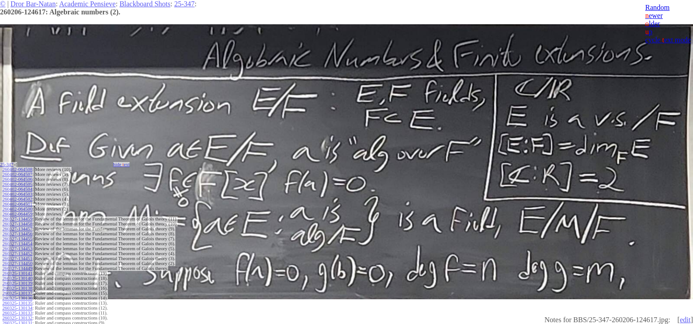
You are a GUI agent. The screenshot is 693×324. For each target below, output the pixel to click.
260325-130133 (17, 312)
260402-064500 (17, 209)
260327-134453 (17, 248)
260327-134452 (17, 253)
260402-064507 (17, 174)
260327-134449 (17, 268)
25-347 (184, 4)
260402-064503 (17, 194)
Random (657, 7)
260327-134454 (17, 243)
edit (685, 320)
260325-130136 (17, 298)
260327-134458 (17, 223)
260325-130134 (17, 308)
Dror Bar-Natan (33, 4)
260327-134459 (17, 218)
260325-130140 (17, 278)
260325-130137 (17, 293)
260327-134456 (17, 233)
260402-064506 (17, 179)
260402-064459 (17, 214)
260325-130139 (17, 283)
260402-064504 (17, 189)
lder (652, 23)
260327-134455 (17, 238)
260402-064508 (17, 169)
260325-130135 (17, 303)
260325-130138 (17, 288)
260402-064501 (17, 204)
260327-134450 (17, 263)
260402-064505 (17, 184)
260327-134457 (17, 228)
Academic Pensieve (87, 4)
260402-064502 (17, 199)
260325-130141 (17, 273)
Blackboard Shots (145, 4)
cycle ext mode (668, 40)
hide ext (121, 164)
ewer (654, 15)
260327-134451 (17, 258)
